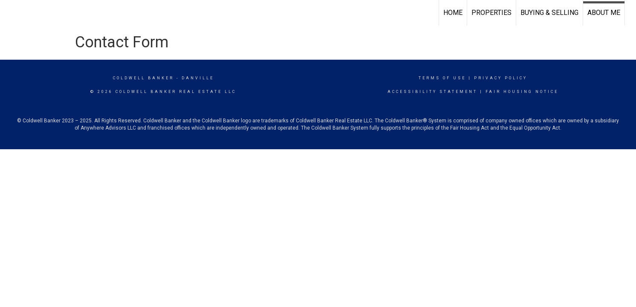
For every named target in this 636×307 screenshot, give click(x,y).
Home (453, 13)
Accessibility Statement (432, 92)
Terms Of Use (442, 78)
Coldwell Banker (143, 78)
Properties (491, 13)
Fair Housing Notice (522, 92)
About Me (603, 13)
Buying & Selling (549, 13)
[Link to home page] (10, 13)
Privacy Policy (500, 78)
